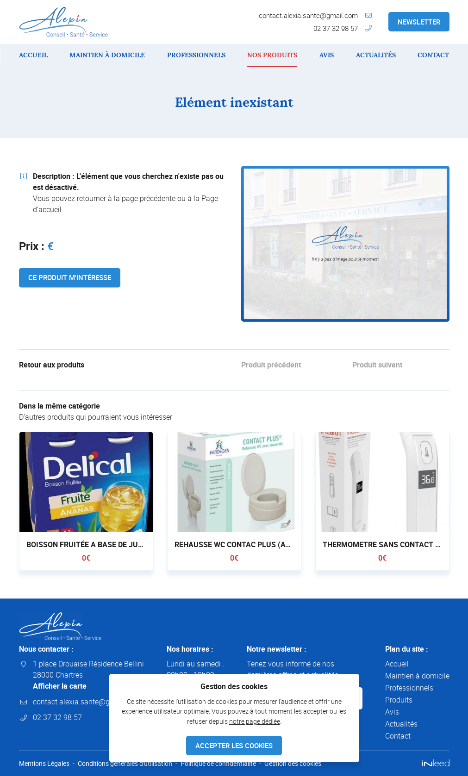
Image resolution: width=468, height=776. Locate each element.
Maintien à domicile (107, 55)
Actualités (376, 55)
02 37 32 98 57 (335, 28)
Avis (326, 55)
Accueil (33, 55)
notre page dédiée (254, 721)
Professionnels (196, 55)
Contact (433, 55)
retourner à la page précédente (126, 198)
